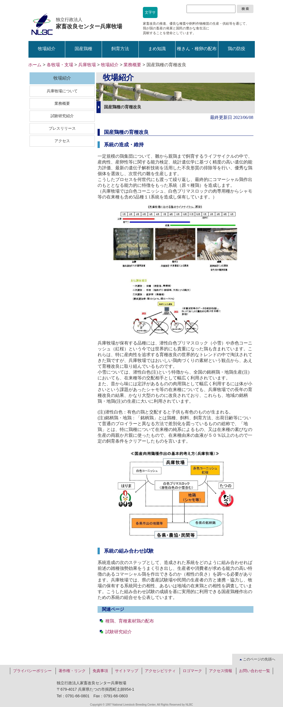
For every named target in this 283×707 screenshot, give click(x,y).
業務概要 (132, 64)
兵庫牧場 (87, 64)
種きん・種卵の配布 (197, 48)
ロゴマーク (192, 670)
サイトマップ (126, 670)
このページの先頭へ (257, 659)
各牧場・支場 (60, 64)
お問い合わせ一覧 (254, 670)
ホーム (34, 64)
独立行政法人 (89, 23)
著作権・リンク (72, 670)
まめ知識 (157, 48)
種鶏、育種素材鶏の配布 (129, 621)
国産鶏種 (83, 48)
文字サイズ (150, 14)
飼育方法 (120, 48)
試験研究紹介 (118, 631)
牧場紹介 (47, 48)
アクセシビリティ (160, 670)
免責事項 (100, 670)
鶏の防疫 (236, 48)
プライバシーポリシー (32, 670)
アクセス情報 (220, 670)
